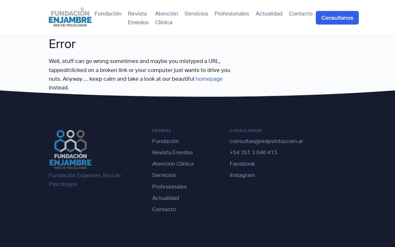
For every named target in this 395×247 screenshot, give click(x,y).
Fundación (108, 13)
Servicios (196, 13)
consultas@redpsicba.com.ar (266, 141)
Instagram (242, 174)
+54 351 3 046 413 (253, 152)
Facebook (242, 163)
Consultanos (337, 17)
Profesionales (232, 13)
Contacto (301, 13)
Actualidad (269, 13)
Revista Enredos (138, 18)
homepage (209, 78)
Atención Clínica (166, 18)
